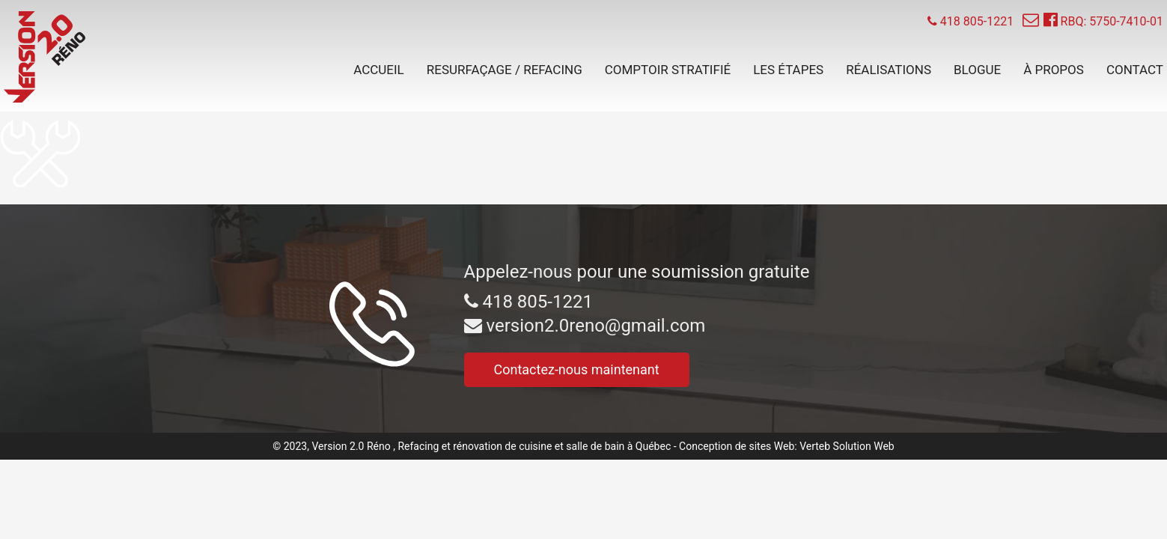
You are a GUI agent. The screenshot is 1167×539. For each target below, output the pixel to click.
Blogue (977, 69)
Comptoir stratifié (668, 69)
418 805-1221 (528, 301)
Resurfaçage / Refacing (504, 69)
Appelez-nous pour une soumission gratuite (637, 271)
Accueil (378, 69)
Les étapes (788, 69)
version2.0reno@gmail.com (585, 325)
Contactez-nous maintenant (576, 369)
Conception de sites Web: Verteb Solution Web (787, 446)
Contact (1134, 69)
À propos (1053, 69)
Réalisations (888, 69)
